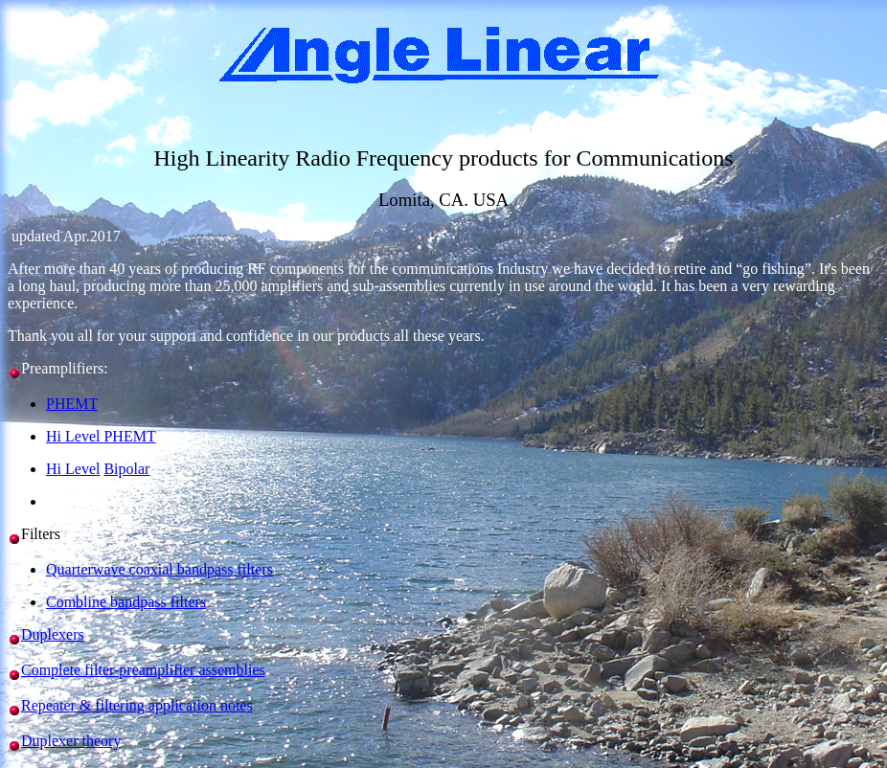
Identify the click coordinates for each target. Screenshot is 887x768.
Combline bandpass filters (126, 602)
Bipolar (126, 469)
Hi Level (73, 469)
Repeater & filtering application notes (137, 705)
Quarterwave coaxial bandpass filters (159, 569)
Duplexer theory (71, 741)
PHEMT (72, 403)
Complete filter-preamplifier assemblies (143, 670)
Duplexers (52, 634)
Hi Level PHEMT (101, 436)
